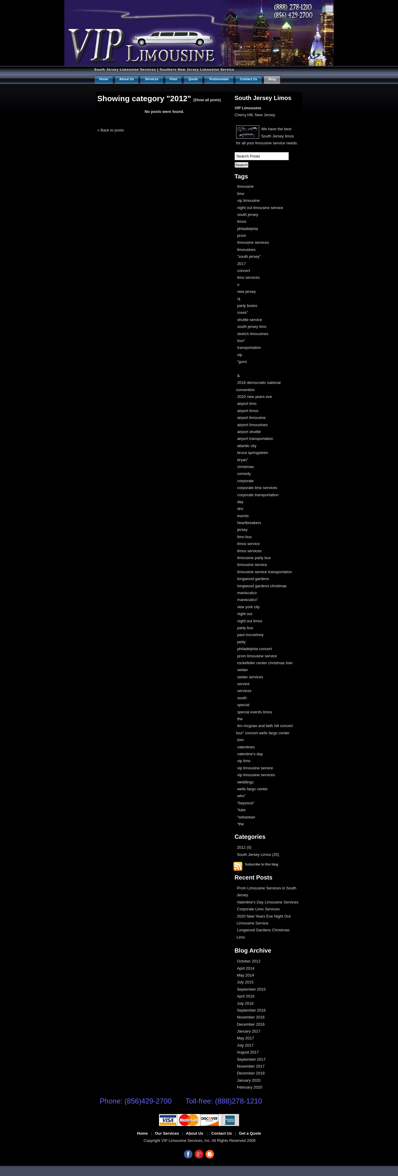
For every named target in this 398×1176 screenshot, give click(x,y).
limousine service (252, 564)
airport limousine (251, 417)
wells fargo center (252, 789)
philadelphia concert (254, 649)
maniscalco (247, 593)
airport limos (248, 410)
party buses (247, 305)
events (243, 516)
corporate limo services (257, 487)
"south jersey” (249, 256)
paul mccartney (250, 634)
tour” (241, 340)
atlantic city (246, 446)
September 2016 (251, 1010)
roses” (242, 312)
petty (241, 642)
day (240, 502)
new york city (248, 607)
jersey (242, 529)
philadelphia (247, 228)
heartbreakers (249, 522)
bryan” (242, 460)
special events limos (254, 712)
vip (239, 354)
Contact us (248, 79)
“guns (242, 361)
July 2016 (245, 1003)
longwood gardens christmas (262, 586)
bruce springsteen (252, 452)
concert (243, 270)
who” (241, 796)
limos (241, 221)
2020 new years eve (254, 396)
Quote (193, 79)
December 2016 (251, 1024)
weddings (245, 782)
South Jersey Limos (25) (258, 854)
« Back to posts (110, 130)
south (242, 698)
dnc (240, 508)
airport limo (246, 403)
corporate (245, 481)
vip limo (243, 761)
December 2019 (251, 1073)
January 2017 (249, 1031)
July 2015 (245, 982)
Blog (272, 79)
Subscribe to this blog (261, 864)
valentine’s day (250, 754)
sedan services (250, 677)
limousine (245, 186)
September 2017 (251, 1059)
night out (244, 614)
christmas (245, 466)
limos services (249, 551)
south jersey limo (252, 326)
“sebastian (246, 817)
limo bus (244, 537)
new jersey (246, 291)
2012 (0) (244, 847)
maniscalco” (247, 599)
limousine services (253, 242)
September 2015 (251, 989)
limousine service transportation (264, 572)
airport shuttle (249, 431)
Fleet (173, 79)
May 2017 (245, 1038)
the (240, 719)
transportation (249, 347)
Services (151, 79)
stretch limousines (252, 334)
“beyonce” (246, 803)
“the (240, 824)
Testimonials (219, 79)
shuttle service (249, 319)
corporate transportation (258, 495)
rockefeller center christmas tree (265, 663)
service (243, 684)
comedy (244, 473)
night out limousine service (260, 207)
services (244, 690)
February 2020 (249, 1087)
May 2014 (245, 975)
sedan (242, 670)
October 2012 (249, 961)
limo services (248, 277)
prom (241, 235)
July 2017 (245, 1045)
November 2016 (251, 1017)
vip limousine (248, 200)
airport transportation (255, 438)
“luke (241, 810)
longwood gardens (253, 578)
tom (240, 740)
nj (238, 298)
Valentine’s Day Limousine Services (267, 902)
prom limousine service (257, 656)
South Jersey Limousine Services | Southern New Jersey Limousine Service (164, 69)
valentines (246, 747)
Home (103, 79)
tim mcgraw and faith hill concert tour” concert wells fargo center (264, 729)
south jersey (247, 214)
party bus (245, 628)
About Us (126, 79)
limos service (248, 543)
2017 (241, 263)
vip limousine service (255, 768)
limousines (246, 249)
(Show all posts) (207, 100)
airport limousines (252, 425)
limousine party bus (254, 558)
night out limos (249, 621)
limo (240, 193)
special (243, 705)
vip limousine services (256, 775)
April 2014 (246, 968)
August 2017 (248, 1052)
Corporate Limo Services (258, 909)
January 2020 (249, 1080)
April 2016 (246, 996)
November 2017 (251, 1066)
